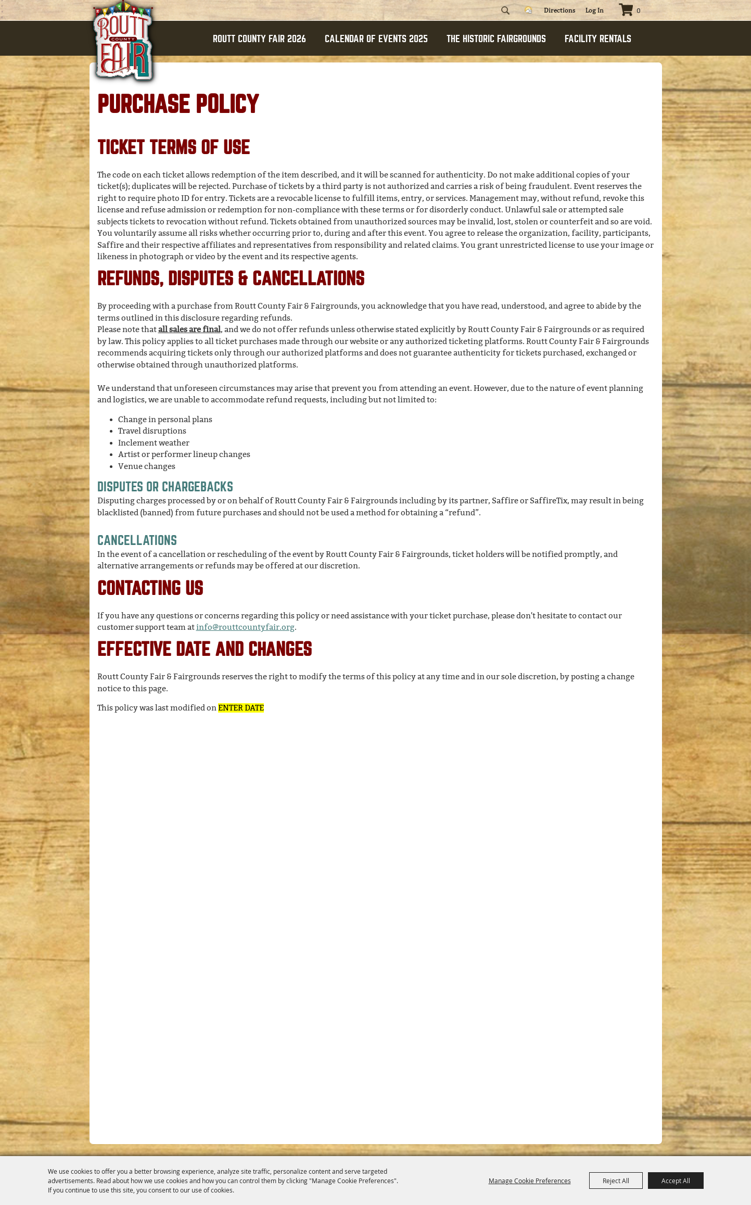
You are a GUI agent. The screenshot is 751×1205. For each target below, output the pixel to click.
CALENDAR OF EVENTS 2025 (376, 39)
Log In (594, 10)
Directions (560, 10)
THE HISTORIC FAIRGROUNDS (496, 39)
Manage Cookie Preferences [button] (530, 1180)
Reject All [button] (616, 1180)
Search (505, 10)
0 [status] (639, 11)
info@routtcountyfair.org (245, 627)
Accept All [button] (675, 1180)
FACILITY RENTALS (598, 39)
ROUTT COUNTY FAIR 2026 (259, 39)
